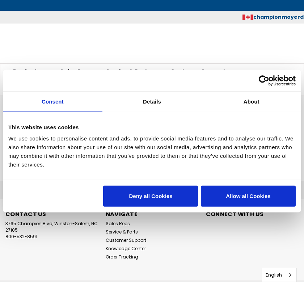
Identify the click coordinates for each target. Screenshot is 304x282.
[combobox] (279, 275)
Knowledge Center (126, 248)
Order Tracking (122, 257)
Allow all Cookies (248, 196)
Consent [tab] (53, 101)
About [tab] (251, 101)
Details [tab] (152, 101)
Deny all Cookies (150, 196)
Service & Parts (122, 232)
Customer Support (126, 240)
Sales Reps (118, 223)
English (274, 275)
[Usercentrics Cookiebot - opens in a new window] (264, 80)
